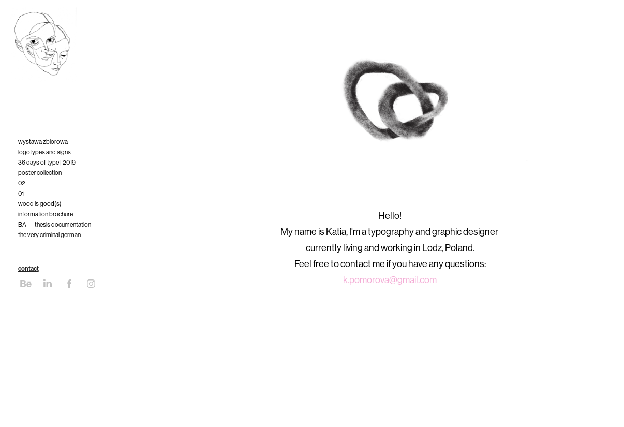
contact (28, 268)
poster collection (40, 172)
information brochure (45, 214)
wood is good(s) (40, 204)
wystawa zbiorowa (43, 141)
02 (21, 183)
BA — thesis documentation (54, 224)
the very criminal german (49, 235)
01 (21, 193)
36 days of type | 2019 (47, 162)
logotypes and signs (44, 152)
